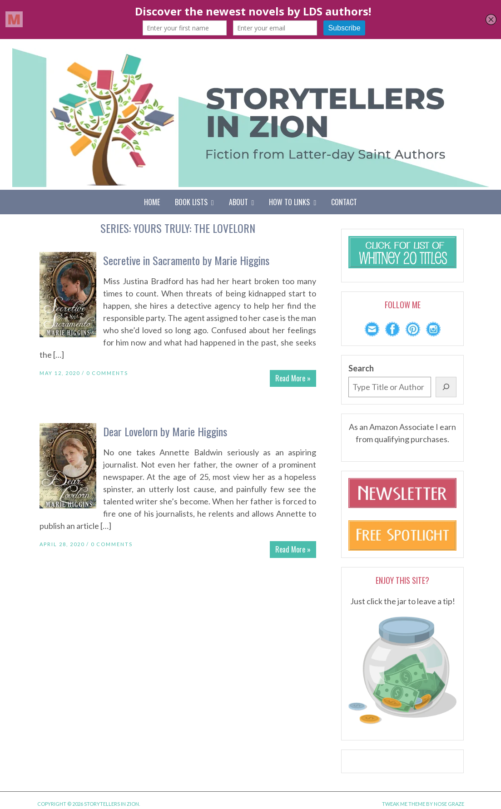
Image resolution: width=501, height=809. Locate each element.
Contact (344, 202)
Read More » (293, 378)
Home (152, 202)
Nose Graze (449, 804)
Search (361, 368)
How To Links (292, 202)
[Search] (446, 387)
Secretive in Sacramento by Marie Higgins (186, 260)
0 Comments (107, 373)
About (241, 202)
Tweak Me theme (403, 804)
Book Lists (194, 202)
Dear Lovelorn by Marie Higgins (165, 431)
